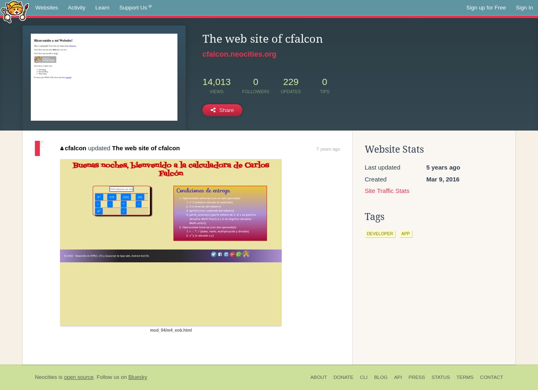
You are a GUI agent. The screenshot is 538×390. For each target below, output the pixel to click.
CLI (364, 377)
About (318, 377)
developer (380, 233)
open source (79, 377)
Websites (46, 8)
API (398, 377)
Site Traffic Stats (387, 190)
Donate (343, 377)
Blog (381, 377)
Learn (102, 8)
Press (417, 377)
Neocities (46, 377)
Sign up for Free (486, 8)
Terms (465, 377)
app (405, 233)
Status (441, 377)
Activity (76, 8)
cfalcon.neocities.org (239, 54)
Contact (491, 377)
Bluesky (137, 377)
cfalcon (73, 148)
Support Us (136, 8)
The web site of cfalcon (146, 148)
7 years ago (328, 149)
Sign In (524, 8)
